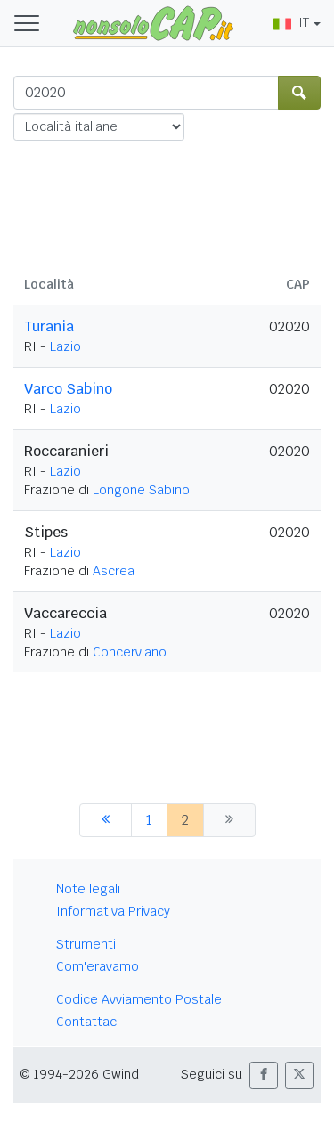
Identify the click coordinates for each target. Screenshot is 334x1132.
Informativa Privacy (113, 911)
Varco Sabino (68, 388)
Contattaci (87, 1022)
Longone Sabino (141, 490)
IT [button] (291, 22)
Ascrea (113, 571)
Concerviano (130, 652)
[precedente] (105, 820)
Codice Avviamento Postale (139, 999)
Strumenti (86, 944)
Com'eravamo (97, 966)
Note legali (88, 889)
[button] (263, 1075)
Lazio (65, 346)
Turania (49, 326)
